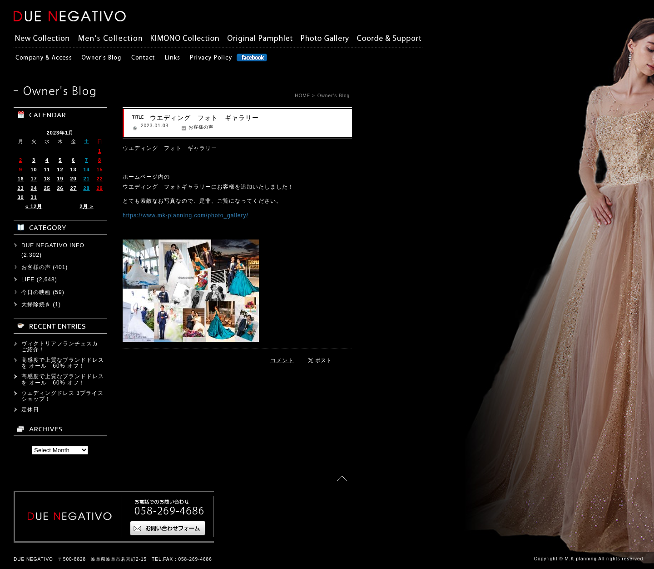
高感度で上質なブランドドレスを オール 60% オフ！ (62, 363)
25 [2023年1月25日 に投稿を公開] (47, 188)
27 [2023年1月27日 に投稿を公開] (73, 188)
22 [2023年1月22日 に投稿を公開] (99, 178)
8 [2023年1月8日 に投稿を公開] (99, 160)
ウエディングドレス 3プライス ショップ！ (65, 396)
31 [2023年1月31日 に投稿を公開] (33, 197)
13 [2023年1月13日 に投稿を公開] (73, 169)
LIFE (28, 279)
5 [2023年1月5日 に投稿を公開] (60, 160)
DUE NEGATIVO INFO (52, 245)
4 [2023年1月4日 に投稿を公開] (47, 160)
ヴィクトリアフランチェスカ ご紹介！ (62, 346)
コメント (282, 360)
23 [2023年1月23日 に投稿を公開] (20, 188)
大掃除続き (36, 304)
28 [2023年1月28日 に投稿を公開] (86, 188)
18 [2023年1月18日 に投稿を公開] (47, 178)
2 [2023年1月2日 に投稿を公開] (20, 160)
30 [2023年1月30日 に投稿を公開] (20, 197)
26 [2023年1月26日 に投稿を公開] (60, 188)
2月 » (86, 206)
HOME (302, 95)
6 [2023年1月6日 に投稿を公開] (73, 160)
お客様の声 (200, 127)
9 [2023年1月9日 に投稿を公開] (20, 169)
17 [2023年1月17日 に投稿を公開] (33, 178)
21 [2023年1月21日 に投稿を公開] (86, 178)
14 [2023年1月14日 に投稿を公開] (86, 169)
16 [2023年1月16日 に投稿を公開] (20, 178)
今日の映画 (36, 292)
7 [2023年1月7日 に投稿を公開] (86, 160)
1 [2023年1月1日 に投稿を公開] (99, 151)
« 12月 (33, 206)
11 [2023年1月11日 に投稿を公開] (47, 169)
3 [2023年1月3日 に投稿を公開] (33, 160)
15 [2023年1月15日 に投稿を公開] (99, 169)
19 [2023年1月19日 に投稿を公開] (60, 178)
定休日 (30, 409)
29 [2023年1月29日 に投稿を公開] (99, 188)
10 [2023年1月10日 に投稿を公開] (33, 169)
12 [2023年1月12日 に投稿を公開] (60, 169)
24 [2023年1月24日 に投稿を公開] (33, 188)
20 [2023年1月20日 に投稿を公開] (73, 178)
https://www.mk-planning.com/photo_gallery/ (185, 215)
